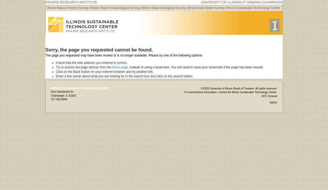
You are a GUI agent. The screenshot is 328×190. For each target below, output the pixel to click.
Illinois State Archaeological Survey (115, 8)
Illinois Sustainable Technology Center (253, 8)
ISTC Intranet (269, 96)
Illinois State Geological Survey (164, 8)
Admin (273, 102)
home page (120, 67)
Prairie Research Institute (71, 2)
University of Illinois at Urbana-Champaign (242, 2)
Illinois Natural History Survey (68, 8)
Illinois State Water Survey (206, 8)
